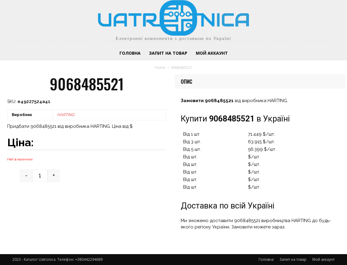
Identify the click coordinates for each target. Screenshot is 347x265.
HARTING (65, 114)
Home (160, 67)
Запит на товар (293, 259)
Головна (266, 259)
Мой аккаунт (323, 259)
